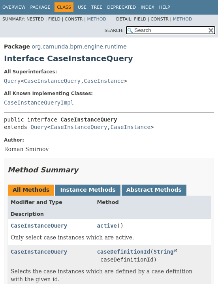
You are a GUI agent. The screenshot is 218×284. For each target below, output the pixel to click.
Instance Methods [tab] (87, 190)
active (107, 225)
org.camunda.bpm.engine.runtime (79, 46)
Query (12, 81)
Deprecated (121, 7)
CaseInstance (104, 81)
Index (147, 7)
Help (164, 7)
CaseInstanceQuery (52, 81)
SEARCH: (114, 30)
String (164, 251)
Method (96, 19)
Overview (14, 7)
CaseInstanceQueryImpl (39, 102)
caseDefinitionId (123, 251)
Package (40, 7)
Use (82, 7)
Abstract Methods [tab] (154, 190)
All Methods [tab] (31, 190)
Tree (96, 7)
